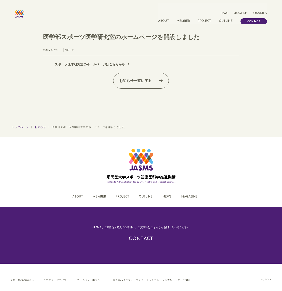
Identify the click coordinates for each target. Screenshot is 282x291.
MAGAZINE (240, 6)
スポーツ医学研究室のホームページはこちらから (90, 59)
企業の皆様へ (259, 6)
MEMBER (183, 14)
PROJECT (204, 14)
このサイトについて (55, 274)
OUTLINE (226, 14)
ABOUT (163, 14)
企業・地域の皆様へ (22, 274)
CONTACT (253, 15)
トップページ (20, 122)
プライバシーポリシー (90, 274)
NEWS (224, 6)
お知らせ (40, 122)
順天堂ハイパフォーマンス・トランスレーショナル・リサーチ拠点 (151, 274)
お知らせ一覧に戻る (135, 76)
